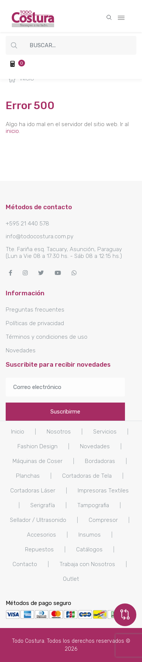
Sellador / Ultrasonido (38, 520)
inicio (12, 131)
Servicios (105, 431)
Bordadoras (100, 461)
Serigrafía (42, 505)
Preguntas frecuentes (35, 309)
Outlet (71, 579)
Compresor (103, 520)
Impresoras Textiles (103, 490)
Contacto (24, 564)
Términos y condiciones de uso (46, 336)
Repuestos (39, 549)
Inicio (21, 79)
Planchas (28, 475)
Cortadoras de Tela (87, 475)
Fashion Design (37, 446)
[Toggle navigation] (121, 16)
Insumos (89, 534)
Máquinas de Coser (37, 461)
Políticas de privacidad (35, 323)
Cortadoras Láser (32, 490)
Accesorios (41, 534)
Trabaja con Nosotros (87, 564)
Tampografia (93, 505)
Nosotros (59, 431)
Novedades (21, 350)
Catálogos (89, 549)
